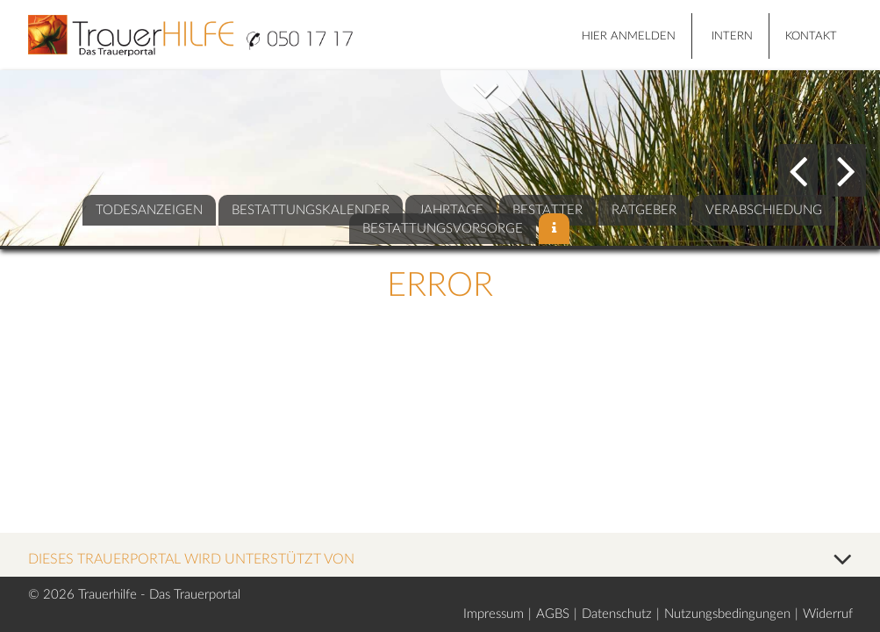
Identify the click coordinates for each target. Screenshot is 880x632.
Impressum (493, 614)
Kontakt (811, 36)
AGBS (552, 614)
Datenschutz (617, 614)
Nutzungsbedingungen (727, 614)
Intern (732, 36)
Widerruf (828, 614)
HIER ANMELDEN (629, 36)
